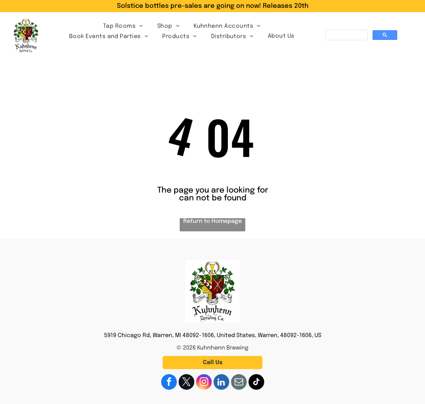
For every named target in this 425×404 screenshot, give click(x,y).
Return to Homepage (212, 221)
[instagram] (204, 383)
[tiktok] (256, 383)
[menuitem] (123, 26)
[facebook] (169, 383)
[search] (346, 35)
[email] (239, 383)
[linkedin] (221, 383)
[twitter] (186, 383)
